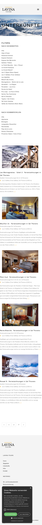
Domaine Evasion (7, 55)
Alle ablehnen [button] (24, 514)
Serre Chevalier (7, 96)
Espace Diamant (7, 58)
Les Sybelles (6, 77)
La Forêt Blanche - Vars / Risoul (12, 65)
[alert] (17, 504)
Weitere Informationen (22, 506)
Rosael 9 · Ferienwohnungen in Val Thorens (17, 381)
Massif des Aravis (7, 79)
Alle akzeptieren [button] (10, 514)
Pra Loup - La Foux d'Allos (10, 91)
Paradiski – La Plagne (9, 84)
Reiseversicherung (8, 484)
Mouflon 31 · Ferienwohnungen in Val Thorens (19, 224)
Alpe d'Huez (6, 53)
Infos (4, 468)
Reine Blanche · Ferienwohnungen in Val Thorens (20, 330)
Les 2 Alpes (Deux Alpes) (10, 72)
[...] (14, 191)
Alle (3, 50)
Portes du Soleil (7, 89)
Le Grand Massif (7, 70)
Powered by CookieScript (17, 521)
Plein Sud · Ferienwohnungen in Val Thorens (18, 277)
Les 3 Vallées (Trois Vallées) (11, 75)
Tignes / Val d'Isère (8, 99)
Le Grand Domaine (8, 67)
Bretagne (5, 121)
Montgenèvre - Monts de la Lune (12, 82)
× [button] (30, 488)
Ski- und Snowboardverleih (10, 482)
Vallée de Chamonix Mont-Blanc (12, 103)
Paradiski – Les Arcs (8, 87)
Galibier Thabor (7, 62)
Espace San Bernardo (9, 60)
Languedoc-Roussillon (9, 124)
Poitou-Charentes (7, 131)
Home (4, 461)
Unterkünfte (6, 466)
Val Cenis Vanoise (7, 101)
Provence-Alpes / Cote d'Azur (11, 134)
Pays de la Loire (7, 129)
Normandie (5, 126)
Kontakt (5, 471)
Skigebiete (6, 463)
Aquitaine (5, 119)
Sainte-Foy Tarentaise (9, 94)
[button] (17, 518)
